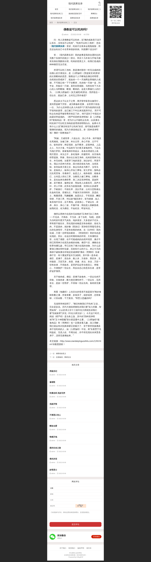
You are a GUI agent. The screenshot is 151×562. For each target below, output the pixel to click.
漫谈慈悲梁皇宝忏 (75, 13)
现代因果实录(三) (56, 13)
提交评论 (75, 526)
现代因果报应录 (56, 18)
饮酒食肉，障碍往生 (63, 357)
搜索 (99, 4)
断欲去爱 (53, 426)
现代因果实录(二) (94, 9)
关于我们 (63, 549)
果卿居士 (94, 13)
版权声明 (81, 549)
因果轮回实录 (75, 18)
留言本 (88, 549)
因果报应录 (94, 18)
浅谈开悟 (53, 404)
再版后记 (53, 371)
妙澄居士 (53, 470)
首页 (56, 9)
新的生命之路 (55, 448)
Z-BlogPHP (79, 558)
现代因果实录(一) (75, 9)
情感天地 (53, 437)
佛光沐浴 (53, 459)
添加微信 (96, 538)
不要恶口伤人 (55, 415)
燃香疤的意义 (61, 353)
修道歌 (52, 382)
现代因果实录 (75, 3)
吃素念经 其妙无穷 (57, 393)
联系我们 (72, 549)
